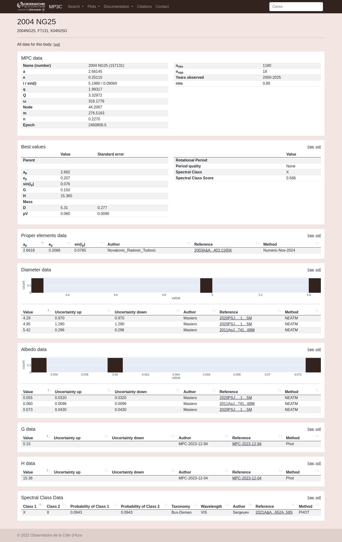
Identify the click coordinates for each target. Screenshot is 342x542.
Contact (162, 7)
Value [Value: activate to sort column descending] (28, 312)
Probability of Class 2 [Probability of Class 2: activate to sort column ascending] (140, 506)
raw (311, 147)
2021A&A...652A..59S (274, 512)
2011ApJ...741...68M (237, 330)
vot (57, 44)
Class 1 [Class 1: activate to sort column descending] (29, 506)
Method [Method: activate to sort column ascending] (270, 244)
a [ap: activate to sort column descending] (25, 244)
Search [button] (74, 7)
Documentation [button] (117, 7)
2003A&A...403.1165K (213, 250)
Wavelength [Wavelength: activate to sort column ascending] (211, 506)
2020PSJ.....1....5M (236, 318)
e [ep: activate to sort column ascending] (50, 244)
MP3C (55, 6)
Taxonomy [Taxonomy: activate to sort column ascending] (180, 506)
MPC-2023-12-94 (246, 444)
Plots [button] (92, 7)
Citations (144, 7)
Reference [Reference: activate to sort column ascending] (203, 244)
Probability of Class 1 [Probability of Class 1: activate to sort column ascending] (89, 506)
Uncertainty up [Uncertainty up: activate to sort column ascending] (68, 312)
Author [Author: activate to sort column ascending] (113, 244)
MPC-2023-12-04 (246, 478)
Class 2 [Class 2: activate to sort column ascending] (53, 506)
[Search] (296, 6)
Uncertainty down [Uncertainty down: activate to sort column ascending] (131, 312)
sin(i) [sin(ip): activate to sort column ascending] (79, 244)
